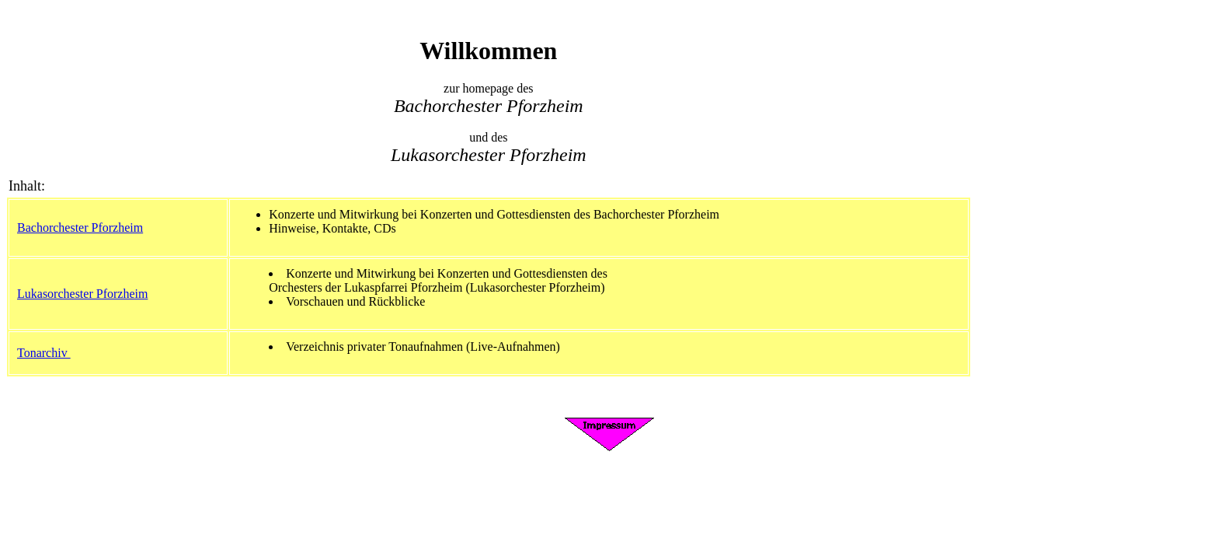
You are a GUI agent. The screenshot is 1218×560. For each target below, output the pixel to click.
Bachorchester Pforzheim (80, 227)
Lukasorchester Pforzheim (82, 293)
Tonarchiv (44, 352)
